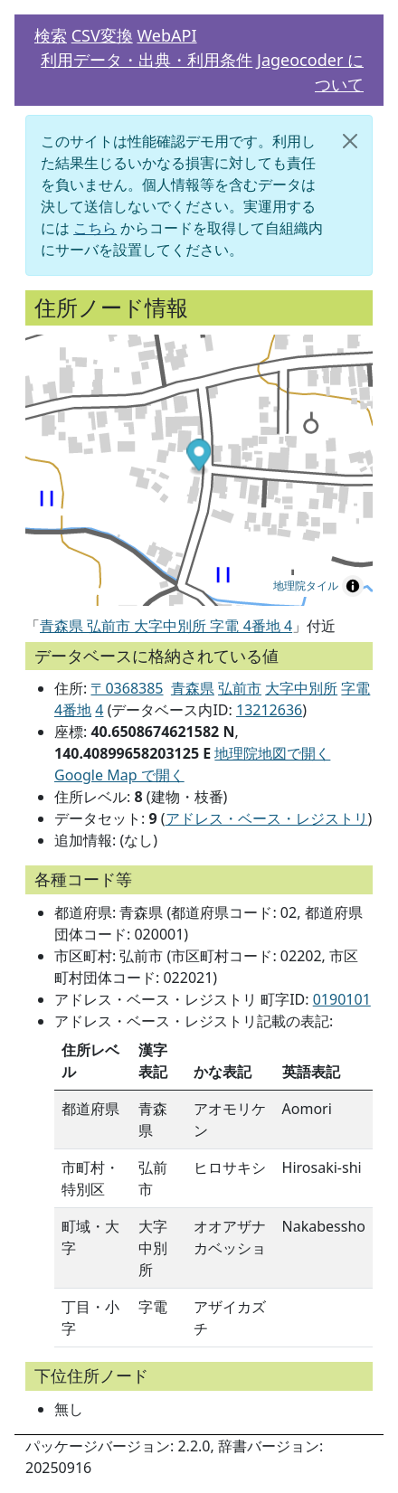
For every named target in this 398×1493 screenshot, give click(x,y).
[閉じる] (350, 141)
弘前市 (239, 688)
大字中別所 (301, 688)
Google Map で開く (119, 775)
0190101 (342, 999)
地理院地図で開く (272, 753)
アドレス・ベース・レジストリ (267, 818)
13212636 (269, 710)
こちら (95, 228)
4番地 (72, 710)
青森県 (192, 688)
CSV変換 (102, 35)
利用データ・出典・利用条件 (146, 60)
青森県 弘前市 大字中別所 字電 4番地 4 (166, 626)
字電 (355, 688)
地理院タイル (305, 586)
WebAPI (166, 35)
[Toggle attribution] (353, 586)
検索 (50, 35)
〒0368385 (126, 688)
